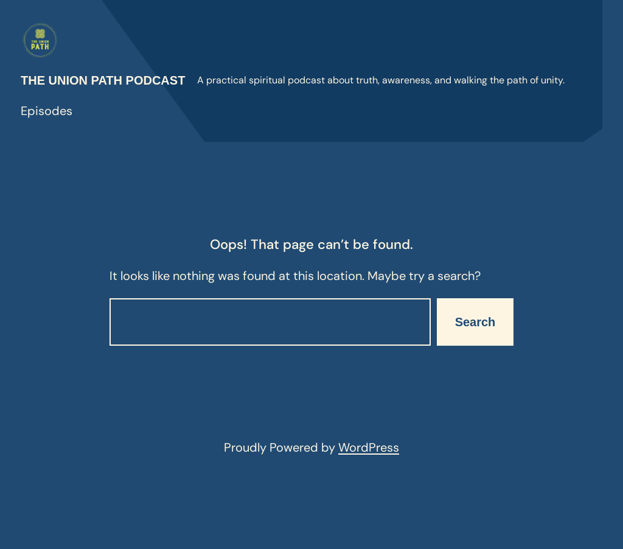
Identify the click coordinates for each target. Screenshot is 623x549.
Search (475, 322)
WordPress (368, 447)
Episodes (46, 111)
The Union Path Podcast (103, 80)
